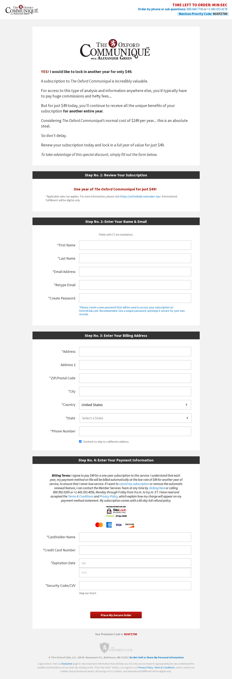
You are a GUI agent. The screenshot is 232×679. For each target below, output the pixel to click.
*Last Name (66, 258)
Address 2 (68, 364)
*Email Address (63, 271)
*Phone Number (62, 430)
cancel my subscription (134, 483)
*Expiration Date (63, 562)
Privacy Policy (109, 496)
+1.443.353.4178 (217, 9)
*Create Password (61, 298)
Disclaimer (67, 667)
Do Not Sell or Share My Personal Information (157, 660)
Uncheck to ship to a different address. (104, 441)
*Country (68, 404)
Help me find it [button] (87, 592)
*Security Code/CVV (60, 585)
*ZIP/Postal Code (62, 378)
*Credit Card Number (59, 549)
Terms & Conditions (80, 496)
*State (70, 417)
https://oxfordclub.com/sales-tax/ (140, 196)
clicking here (157, 487)
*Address (68, 351)
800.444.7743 (195, 9)
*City (71, 391)
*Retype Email (64, 285)
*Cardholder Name (61, 536)
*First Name (66, 245)
